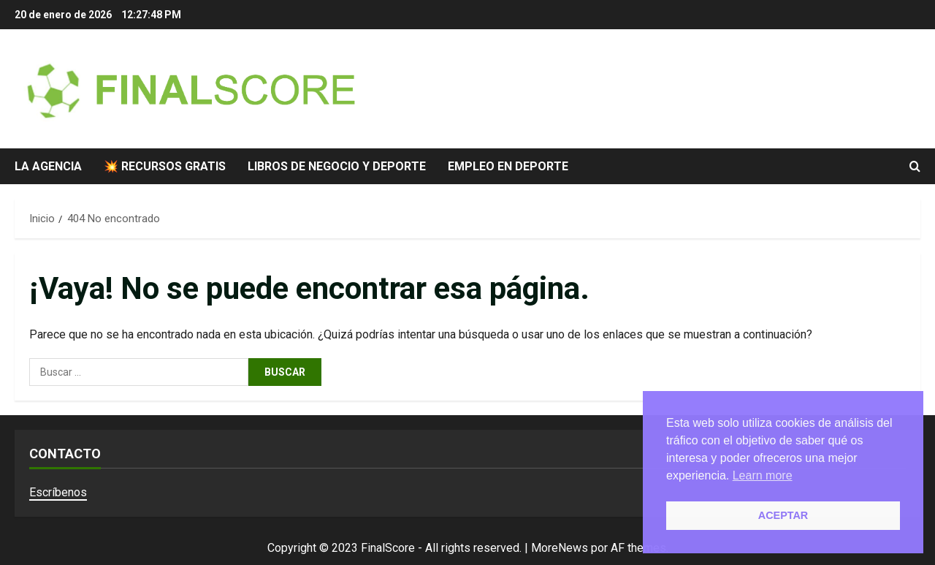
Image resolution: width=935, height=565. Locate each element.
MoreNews (559, 548)
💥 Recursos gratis (165, 166)
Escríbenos (58, 492)
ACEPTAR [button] (783, 515)
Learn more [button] (763, 475)
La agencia (48, 166)
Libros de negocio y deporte (337, 166)
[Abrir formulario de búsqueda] (914, 166)
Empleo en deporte (508, 166)
